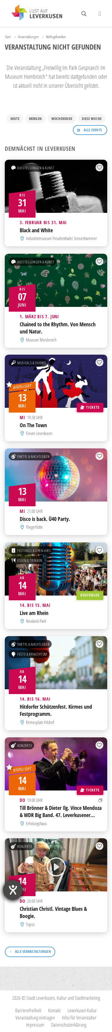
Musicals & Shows (28, 362)
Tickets (89, 407)
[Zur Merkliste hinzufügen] (99, 168)
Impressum (35, 1024)
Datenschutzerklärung (68, 1024)
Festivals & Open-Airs (31, 550)
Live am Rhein (34, 612)
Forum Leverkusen (39, 433)
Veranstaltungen (28, 36)
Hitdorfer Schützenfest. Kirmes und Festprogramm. (56, 710)
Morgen (35, 118)
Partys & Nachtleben (30, 456)
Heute (14, 118)
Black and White (36, 230)
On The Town (33, 425)
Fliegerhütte (34, 527)
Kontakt (54, 1010)
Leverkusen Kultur (82, 1010)
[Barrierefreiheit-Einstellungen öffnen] (13, 890)
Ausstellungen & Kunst (32, 167)
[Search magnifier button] (83, 13)
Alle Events (93, 130)
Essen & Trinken (26, 560)
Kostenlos (89, 595)
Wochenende (61, 118)
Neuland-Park (36, 621)
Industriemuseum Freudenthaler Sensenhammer (61, 238)
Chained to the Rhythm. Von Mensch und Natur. (58, 327)
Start (8, 36)
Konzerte (21, 745)
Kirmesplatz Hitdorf (40, 722)
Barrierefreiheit (28, 1010)
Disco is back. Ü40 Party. (45, 518)
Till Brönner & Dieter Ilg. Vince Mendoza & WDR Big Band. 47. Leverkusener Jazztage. (61, 815)
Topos (30, 924)
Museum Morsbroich (41, 339)
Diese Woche (92, 118)
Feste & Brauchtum (29, 654)
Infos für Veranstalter (79, 1017)
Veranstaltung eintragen (35, 1017)
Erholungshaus (36, 823)
